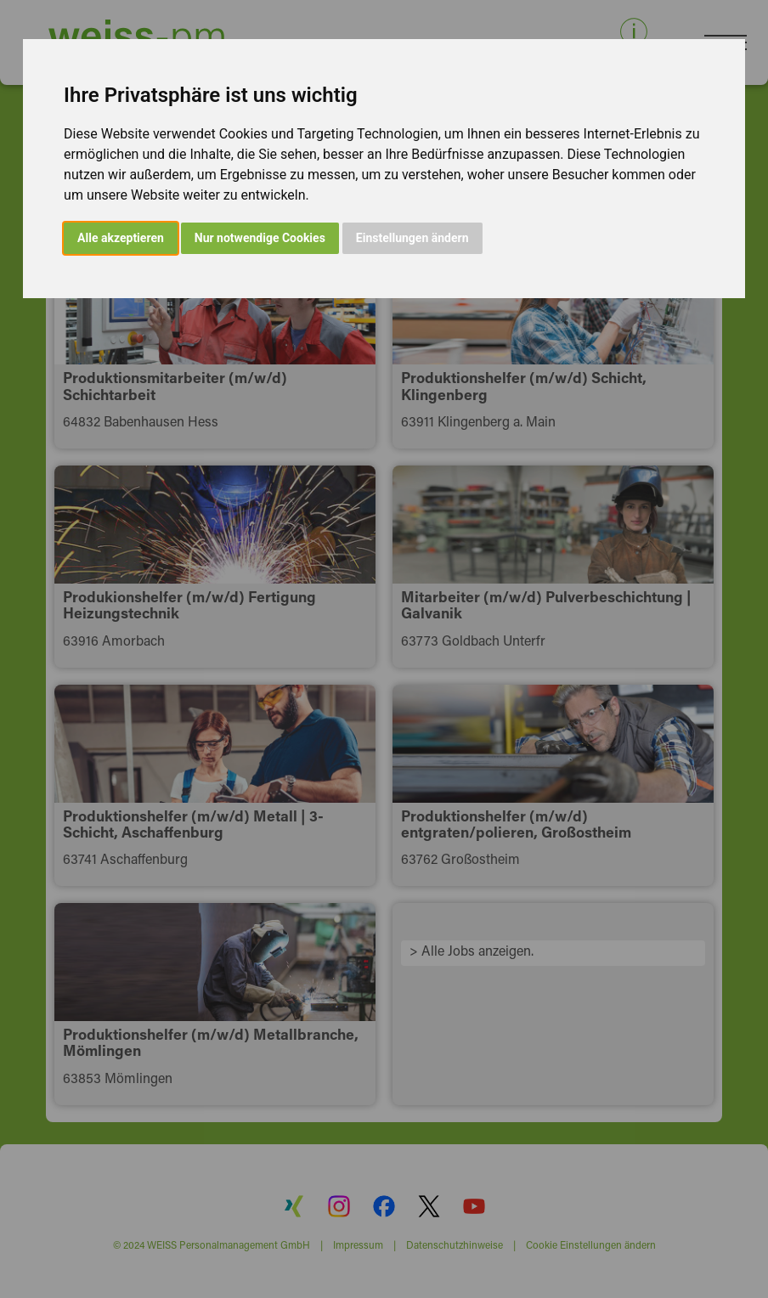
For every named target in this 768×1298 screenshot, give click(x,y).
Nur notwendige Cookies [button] (260, 238)
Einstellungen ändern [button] (412, 238)
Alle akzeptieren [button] (120, 238)
